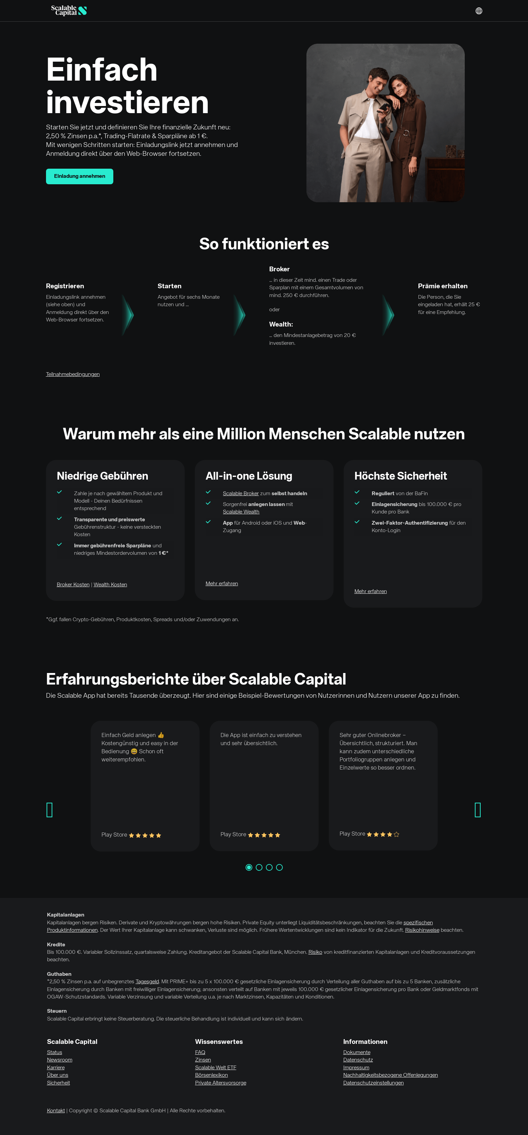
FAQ (200, 1052)
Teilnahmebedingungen (73, 374)
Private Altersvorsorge (220, 1083)
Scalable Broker (241, 494)
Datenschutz (358, 1060)
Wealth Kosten (110, 585)
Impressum (356, 1068)
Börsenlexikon (211, 1075)
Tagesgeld (147, 982)
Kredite (56, 945)
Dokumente (356, 1052)
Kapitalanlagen (65, 915)
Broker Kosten (73, 585)
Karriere (56, 1068)
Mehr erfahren (222, 584)
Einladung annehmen (79, 176)
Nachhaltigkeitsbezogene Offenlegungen (390, 1075)
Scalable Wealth (241, 512)
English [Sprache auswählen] (479, 10)
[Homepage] (69, 10)
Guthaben (59, 974)
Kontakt (56, 1111)
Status (54, 1052)
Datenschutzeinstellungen (373, 1083)
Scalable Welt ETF (215, 1068)
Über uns (57, 1075)
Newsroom (59, 1060)
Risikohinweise (422, 930)
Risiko (315, 952)
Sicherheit (58, 1083)
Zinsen (203, 1060)
